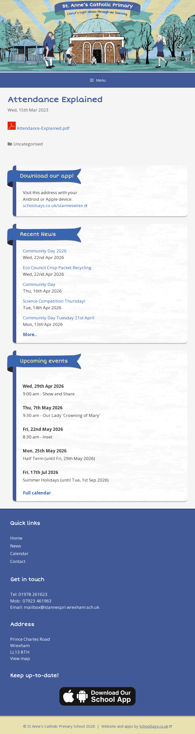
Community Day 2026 (45, 251)
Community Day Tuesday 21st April (58, 318)
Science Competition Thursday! (54, 301)
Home (16, 538)
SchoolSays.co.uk (153, 726)
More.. (30, 334)
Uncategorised (28, 144)
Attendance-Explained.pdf (43, 128)
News (15, 546)
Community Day (39, 284)
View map (20, 658)
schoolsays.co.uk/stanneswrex (53, 205)
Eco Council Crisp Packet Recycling (57, 267)
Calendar (19, 553)
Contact (17, 561)
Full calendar (37, 493)
